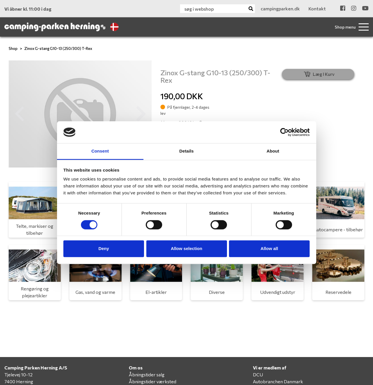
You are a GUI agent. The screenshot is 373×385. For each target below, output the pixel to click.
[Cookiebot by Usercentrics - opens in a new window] (284, 132)
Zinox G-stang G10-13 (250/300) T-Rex (58, 48)
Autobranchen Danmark (278, 381)
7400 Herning (18, 381)
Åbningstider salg (146, 374)
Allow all (269, 248)
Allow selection (186, 248)
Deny (104, 248)
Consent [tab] (100, 151)
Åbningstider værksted (152, 381)
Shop (13, 48)
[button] (19, 114)
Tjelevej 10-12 (18, 374)
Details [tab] (186, 151)
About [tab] (273, 151)
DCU (258, 374)
